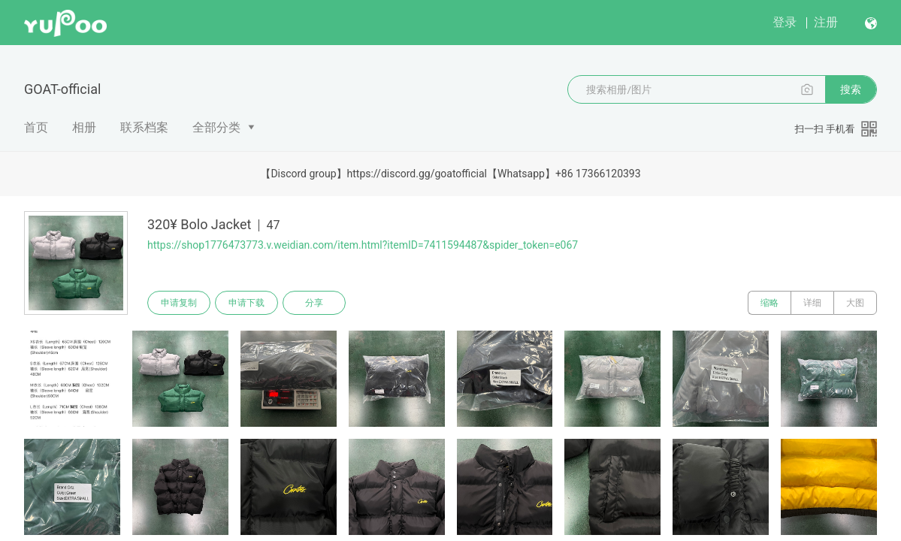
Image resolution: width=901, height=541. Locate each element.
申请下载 (246, 303)
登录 (785, 22)
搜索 (850, 89)
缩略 (769, 303)
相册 (84, 127)
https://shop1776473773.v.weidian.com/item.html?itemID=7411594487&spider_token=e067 (362, 245)
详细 (812, 303)
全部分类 (216, 127)
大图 (855, 303)
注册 (826, 22)
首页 (36, 127)
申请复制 (179, 303)
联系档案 (144, 127)
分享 (314, 303)
